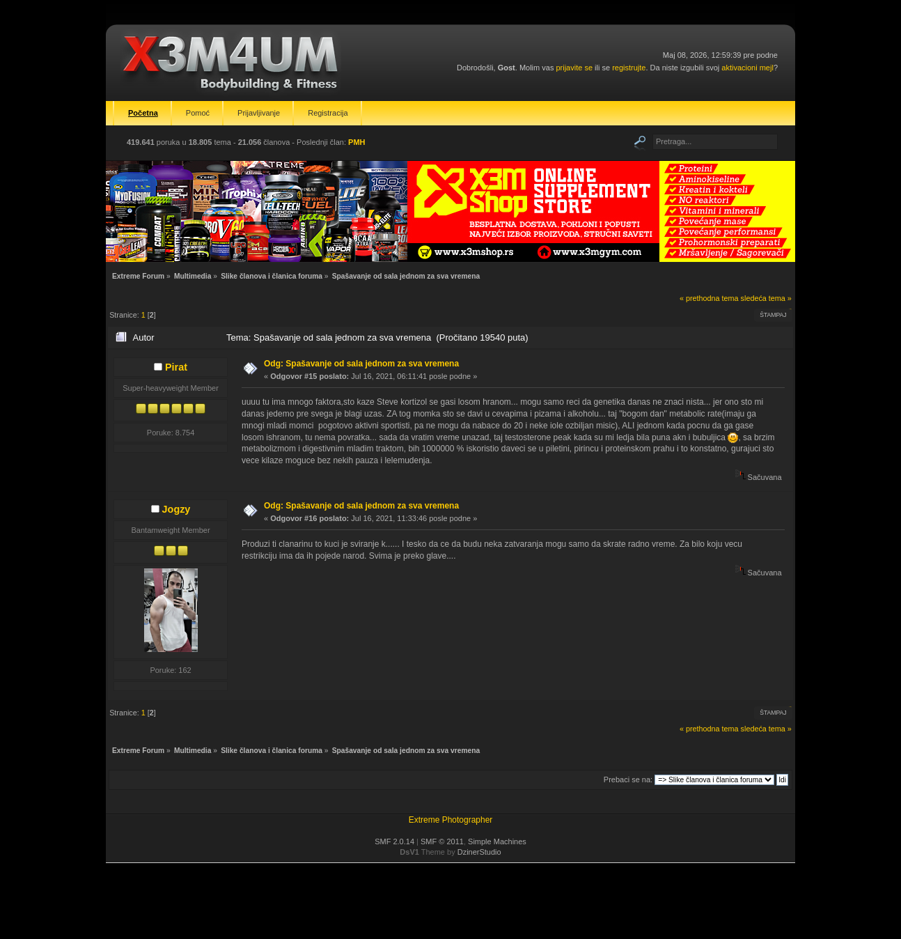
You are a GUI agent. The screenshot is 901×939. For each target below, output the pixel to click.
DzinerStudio (479, 852)
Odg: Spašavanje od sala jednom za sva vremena (361, 363)
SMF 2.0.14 (394, 841)
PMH (356, 142)
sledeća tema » (766, 298)
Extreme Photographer (451, 820)
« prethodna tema (709, 298)
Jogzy (176, 509)
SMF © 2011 (442, 841)
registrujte (628, 67)
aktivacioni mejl (747, 67)
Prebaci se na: (628, 779)
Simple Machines (497, 841)
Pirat (176, 367)
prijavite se (574, 67)
